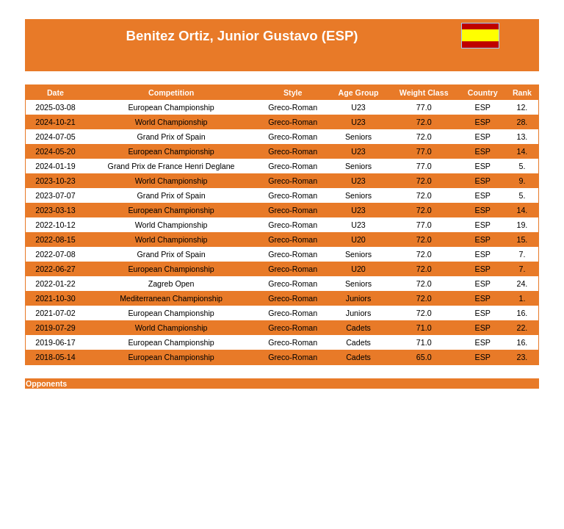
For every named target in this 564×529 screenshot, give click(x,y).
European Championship (171, 107)
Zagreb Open (171, 283)
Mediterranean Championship (171, 298)
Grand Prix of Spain (171, 136)
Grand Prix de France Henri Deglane (171, 166)
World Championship (171, 122)
